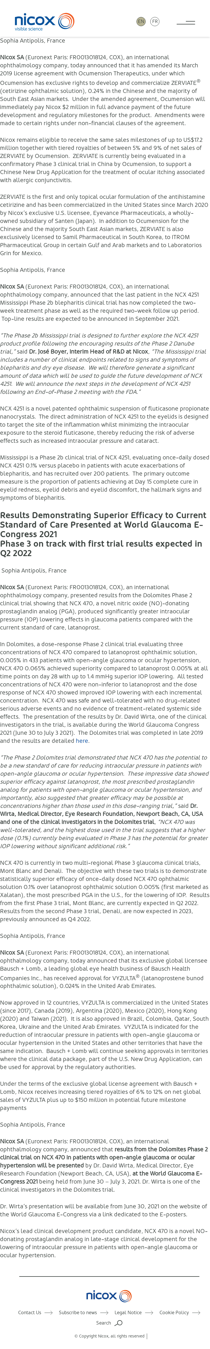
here (82, 741)
